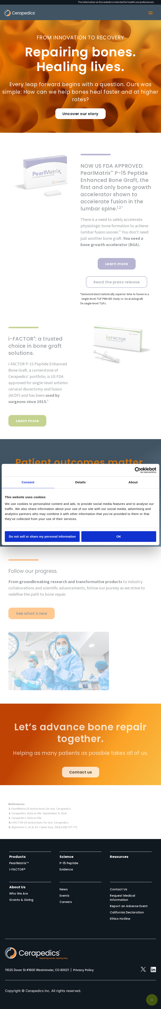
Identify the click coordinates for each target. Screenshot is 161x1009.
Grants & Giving (21, 900)
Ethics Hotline (120, 919)
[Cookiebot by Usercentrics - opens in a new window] (137, 470)
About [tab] (133, 482)
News (64, 889)
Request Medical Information (122, 898)
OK (118, 536)
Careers (66, 902)
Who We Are (18, 893)
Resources (119, 856)
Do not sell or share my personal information (42, 536)
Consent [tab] (28, 482)
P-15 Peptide (69, 863)
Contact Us (118, 889)
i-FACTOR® (17, 869)
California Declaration (127, 912)
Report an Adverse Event (129, 906)
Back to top (152, 1000)
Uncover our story (80, 113)
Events (64, 896)
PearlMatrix (19, 863)
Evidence (66, 869)
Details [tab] (80, 482)
